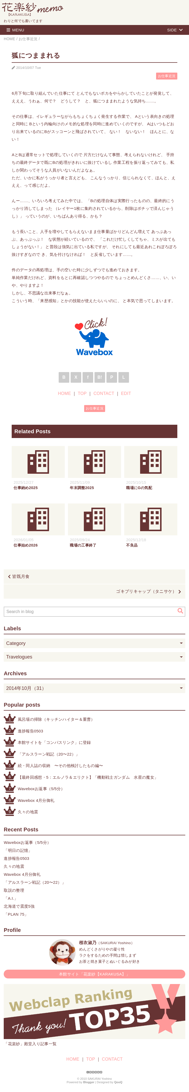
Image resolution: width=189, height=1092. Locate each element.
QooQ (118, 1082)
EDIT (126, 393)
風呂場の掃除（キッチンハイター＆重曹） (56, 719)
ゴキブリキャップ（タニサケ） (146, 591)
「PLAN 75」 (16, 914)
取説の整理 (14, 890)
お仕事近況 (167, 76)
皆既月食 (20, 576)
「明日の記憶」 (18, 850)
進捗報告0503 (30, 731)
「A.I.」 (11, 898)
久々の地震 (28, 812)
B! (99, 377)
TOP (82, 393)
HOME (64, 393)
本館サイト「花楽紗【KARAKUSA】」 (94, 974)
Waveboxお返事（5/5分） (41, 788)
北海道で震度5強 (19, 906)
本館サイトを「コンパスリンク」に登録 (54, 742)
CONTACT (103, 393)
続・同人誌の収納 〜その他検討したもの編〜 (60, 765)
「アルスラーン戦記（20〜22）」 (49, 754)
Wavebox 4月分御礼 (36, 800)
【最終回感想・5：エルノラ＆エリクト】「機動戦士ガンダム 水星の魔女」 (88, 777)
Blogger (88, 1082)
